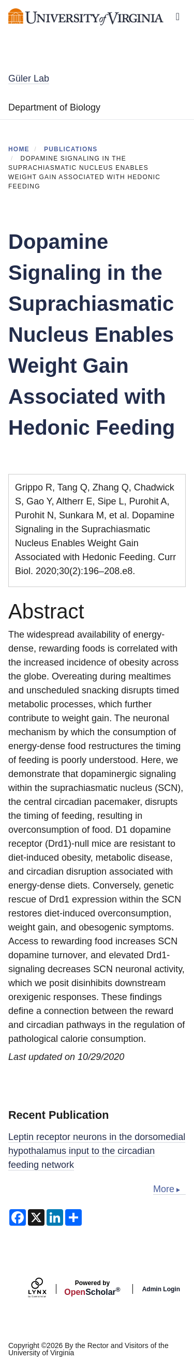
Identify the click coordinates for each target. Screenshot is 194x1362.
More (163, 1189)
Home (18, 149)
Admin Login (161, 1289)
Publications (71, 149)
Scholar (92, 1288)
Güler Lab (28, 78)
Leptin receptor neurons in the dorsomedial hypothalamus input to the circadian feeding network (96, 1151)
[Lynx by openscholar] (46, 1289)
